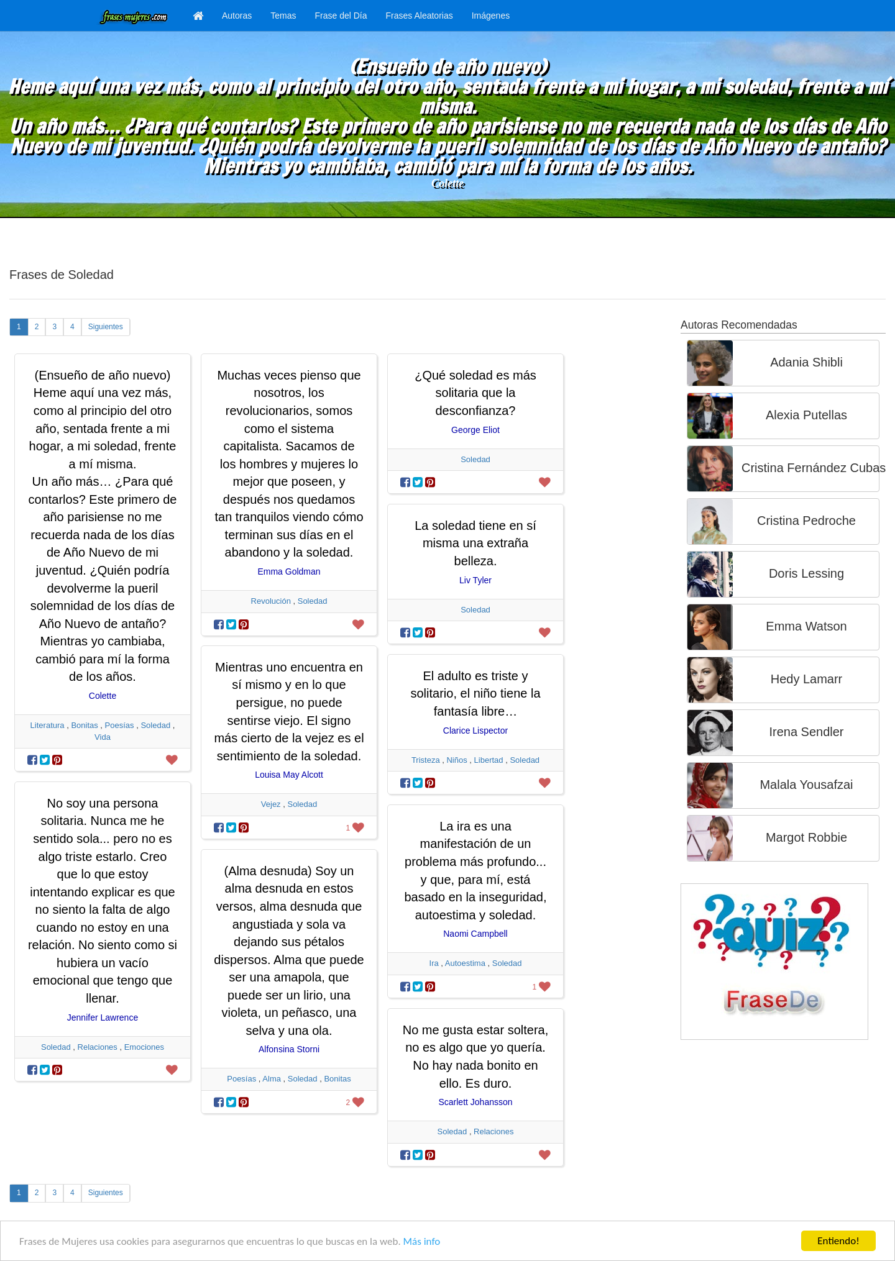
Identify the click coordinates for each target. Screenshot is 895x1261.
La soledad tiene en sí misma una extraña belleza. (475, 543)
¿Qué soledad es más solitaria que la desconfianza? (475, 392)
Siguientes (105, 326)
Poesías (119, 725)
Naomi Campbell (475, 934)
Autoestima (465, 963)
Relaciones (97, 1047)
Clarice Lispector (475, 730)
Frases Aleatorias (419, 15)
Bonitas (84, 725)
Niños (456, 760)
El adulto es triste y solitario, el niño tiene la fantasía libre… (475, 693)
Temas (283, 15)
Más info (422, 1241)
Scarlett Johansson (475, 1102)
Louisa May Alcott (289, 775)
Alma (271, 1078)
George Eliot (475, 430)
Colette (447, 183)
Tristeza (425, 760)
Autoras (237, 15)
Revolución (271, 601)
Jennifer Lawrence (102, 1017)
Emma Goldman (288, 571)
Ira (434, 963)
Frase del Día (340, 15)
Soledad (155, 725)
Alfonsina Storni (289, 1049)
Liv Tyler (475, 580)
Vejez (271, 804)
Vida (102, 737)
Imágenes (491, 15)
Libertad (488, 760)
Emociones (144, 1047)
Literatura (47, 725)
